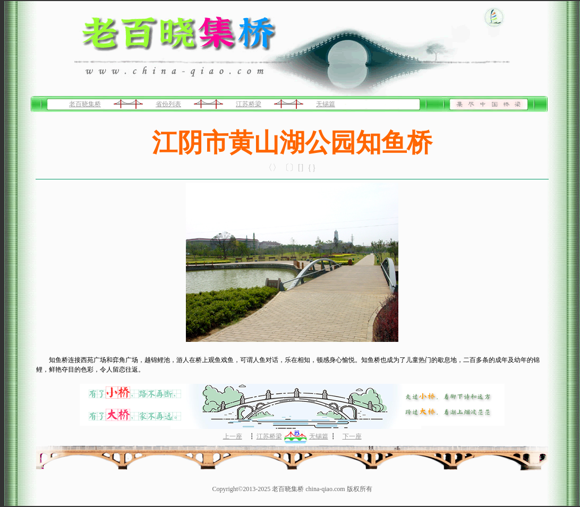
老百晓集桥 (85, 104)
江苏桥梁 (248, 104)
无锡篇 (325, 104)
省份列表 (168, 104)
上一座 (232, 436)
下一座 (352, 436)
